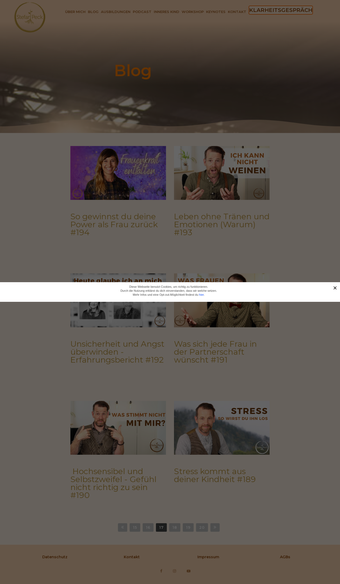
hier (201, 294)
